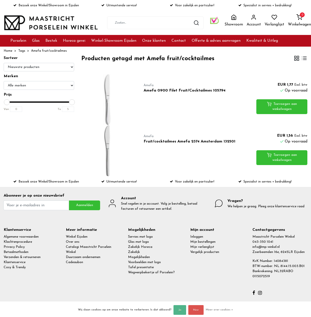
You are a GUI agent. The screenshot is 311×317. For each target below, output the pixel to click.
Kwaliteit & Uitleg (262, 41)
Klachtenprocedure (18, 242)
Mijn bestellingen (203, 242)
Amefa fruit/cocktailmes (49, 50)
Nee (196, 310)
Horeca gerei (74, 41)
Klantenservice (15, 262)
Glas (36, 41)
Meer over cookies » (219, 309)
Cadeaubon (74, 262)
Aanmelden (84, 205)
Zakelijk (134, 252)
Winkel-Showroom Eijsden (113, 41)
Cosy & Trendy (15, 267)
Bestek (51, 41)
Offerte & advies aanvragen (216, 41)
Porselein (18, 41)
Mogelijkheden (139, 257)
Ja (179, 310)
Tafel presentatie (141, 267)
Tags (21, 50)
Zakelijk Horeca (140, 247)
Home (8, 50)
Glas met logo (138, 242)
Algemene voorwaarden (21, 237)
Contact (179, 41)
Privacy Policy (14, 247)
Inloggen (196, 237)
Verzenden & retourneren (22, 257)
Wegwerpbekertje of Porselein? (151, 272)
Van (6, 109)
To (59, 109)
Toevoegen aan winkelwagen (282, 106)
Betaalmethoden (16, 252)
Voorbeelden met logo (144, 262)
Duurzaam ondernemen (83, 257)
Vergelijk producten (204, 252)
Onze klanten (154, 41)
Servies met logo (140, 237)
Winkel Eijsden (76, 237)
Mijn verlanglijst (202, 247)
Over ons (72, 242)
